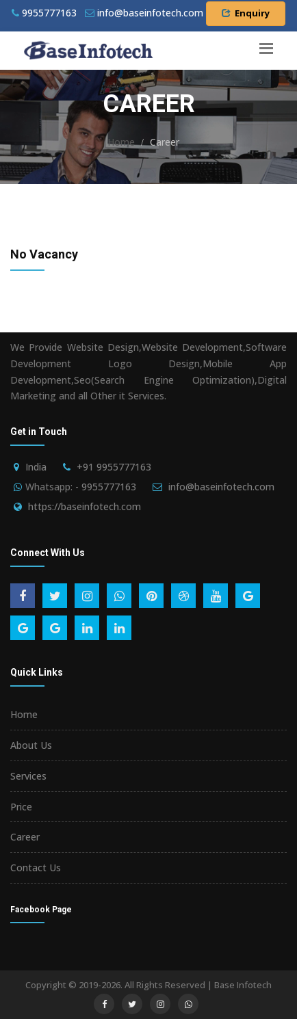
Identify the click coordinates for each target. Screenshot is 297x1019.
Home (121, 141)
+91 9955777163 (114, 466)
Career (25, 836)
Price (21, 806)
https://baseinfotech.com (84, 506)
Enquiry (246, 13)
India (36, 466)
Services (28, 775)
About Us (31, 745)
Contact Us (35, 867)
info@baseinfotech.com (221, 486)
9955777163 (44, 12)
